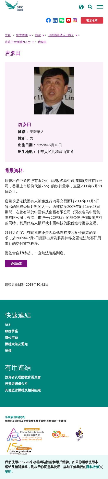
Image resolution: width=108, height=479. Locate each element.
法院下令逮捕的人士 (18, 41)
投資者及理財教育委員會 (23, 377)
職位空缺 (11, 337)
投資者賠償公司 (16, 383)
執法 (38, 35)
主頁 (8, 35)
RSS (8, 324)
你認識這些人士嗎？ (61, 35)
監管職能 (22, 35)
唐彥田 (42, 41)
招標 (8, 350)
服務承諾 (11, 331)
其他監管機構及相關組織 (23, 390)
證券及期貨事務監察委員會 (14, 6)
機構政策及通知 (16, 344)
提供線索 (16, 263)
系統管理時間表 (15, 417)
